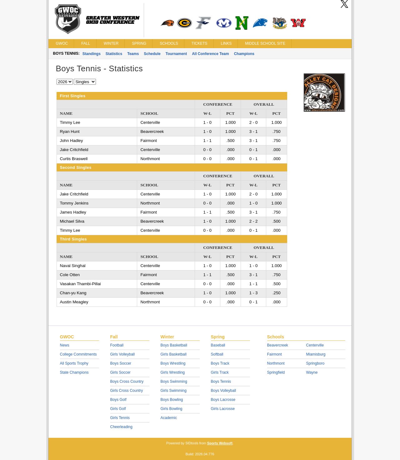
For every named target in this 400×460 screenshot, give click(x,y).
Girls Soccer (120, 372)
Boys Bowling (172, 399)
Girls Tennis (120, 418)
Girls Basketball (174, 354)
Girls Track (220, 372)
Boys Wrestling (173, 363)
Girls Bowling (171, 409)
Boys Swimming (174, 381)
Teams (133, 54)
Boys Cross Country (127, 381)
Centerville (315, 345)
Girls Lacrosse (223, 409)
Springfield (276, 372)
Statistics (114, 54)
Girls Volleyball (122, 354)
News (64, 345)
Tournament (176, 54)
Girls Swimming (174, 390)
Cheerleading (121, 427)
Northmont (276, 363)
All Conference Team (210, 54)
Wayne (312, 372)
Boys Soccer (120, 363)
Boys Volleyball (223, 390)
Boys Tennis (221, 381)
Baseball (218, 345)
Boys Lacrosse (223, 399)
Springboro (315, 363)
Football (117, 345)
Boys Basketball (174, 345)
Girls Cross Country (126, 390)
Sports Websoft (219, 443)
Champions (244, 54)
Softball (217, 354)
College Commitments (78, 354)
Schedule (152, 54)
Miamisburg (316, 354)
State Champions (74, 372)
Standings (91, 54)
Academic (169, 418)
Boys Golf (118, 399)
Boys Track (220, 363)
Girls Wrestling (173, 372)
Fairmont (274, 354)
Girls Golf (118, 409)
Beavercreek (277, 345)
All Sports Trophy (74, 363)
